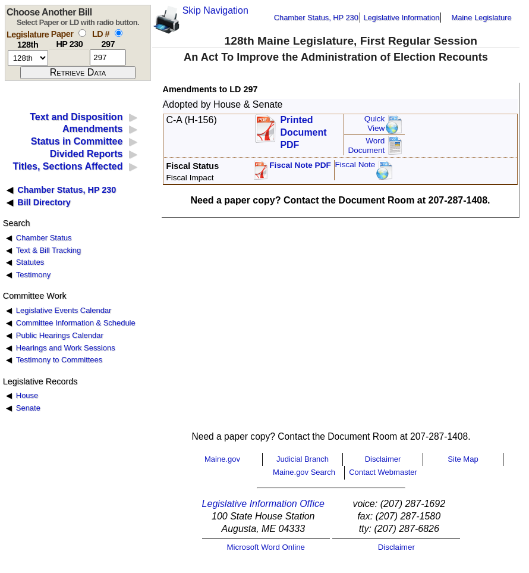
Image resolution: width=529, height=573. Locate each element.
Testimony (33, 274)
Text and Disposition (76, 117)
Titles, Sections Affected (67, 166)
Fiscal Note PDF (300, 165)
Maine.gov (222, 459)
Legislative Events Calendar (64, 310)
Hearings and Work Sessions (65, 347)
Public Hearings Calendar (59, 335)
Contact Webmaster (383, 472)
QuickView (374, 123)
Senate (28, 407)
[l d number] (108, 57)
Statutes (30, 262)
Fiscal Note (355, 164)
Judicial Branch (302, 459)
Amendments (92, 129)
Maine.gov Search (304, 472)
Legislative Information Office (263, 504)
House (27, 395)
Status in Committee (77, 141)
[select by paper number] (82, 33)
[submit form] (78, 72)
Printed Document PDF (303, 129)
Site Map (463, 459)
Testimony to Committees (59, 359)
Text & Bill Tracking (48, 250)
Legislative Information (401, 17)
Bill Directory (44, 202)
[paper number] (69, 57)
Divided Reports (86, 154)
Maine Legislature (481, 17)
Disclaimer (383, 459)
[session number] (28, 58)
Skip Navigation (215, 10)
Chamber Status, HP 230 (316, 17)
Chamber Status (44, 237)
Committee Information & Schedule (76, 322)
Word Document (366, 145)
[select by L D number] (118, 33)
